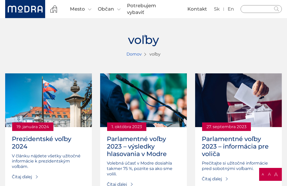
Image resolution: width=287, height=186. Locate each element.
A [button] (263, 174)
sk (217, 9)
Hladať (277, 9)
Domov (134, 54)
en (231, 9)
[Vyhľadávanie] (261, 9)
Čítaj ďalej (22, 176)
